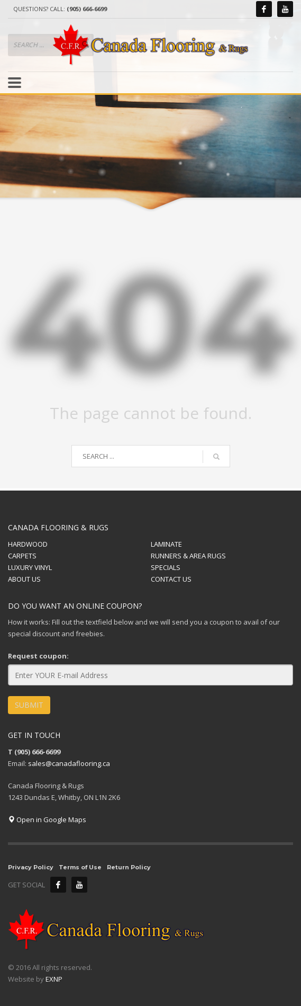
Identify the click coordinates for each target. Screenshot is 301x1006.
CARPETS (22, 555)
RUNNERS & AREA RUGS (188, 555)
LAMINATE (166, 544)
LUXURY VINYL (30, 567)
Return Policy (129, 867)
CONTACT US (171, 579)
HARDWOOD (28, 544)
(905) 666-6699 (87, 9)
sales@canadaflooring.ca (69, 763)
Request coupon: (38, 656)
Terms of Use (80, 867)
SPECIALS (165, 567)
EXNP (53, 979)
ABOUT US (24, 579)
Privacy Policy (30, 867)
